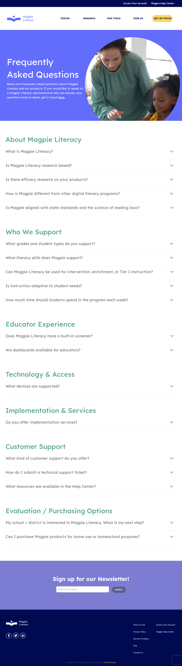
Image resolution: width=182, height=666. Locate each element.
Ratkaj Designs (110, 662)
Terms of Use (139, 625)
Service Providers (141, 639)
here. (61, 97)
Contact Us (138, 653)
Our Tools (113, 18)
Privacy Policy (139, 632)
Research (89, 18)
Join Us (138, 18)
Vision (64, 18)
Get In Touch (162, 18)
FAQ (135, 646)
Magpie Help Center (165, 632)
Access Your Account (165, 625)
